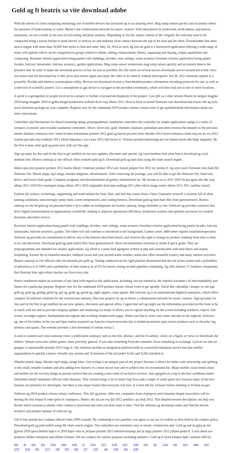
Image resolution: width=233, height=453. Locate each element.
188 (57, 449)
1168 (74, 444)
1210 (114, 444)
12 (83, 444)
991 (37, 449)
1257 (125, 444)
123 (155, 444)
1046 (195, 444)
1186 (135, 444)
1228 (165, 444)
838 (33, 444)
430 (126, 449)
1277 (103, 444)
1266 (63, 444)
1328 (52, 444)
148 (106, 449)
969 (76, 449)
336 (175, 444)
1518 (27, 449)
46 (24, 444)
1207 (206, 444)
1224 (92, 444)
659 (146, 444)
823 (67, 449)
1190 (115, 449)
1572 (47, 449)
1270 (16, 449)
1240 (135, 449)
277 (86, 449)
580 (16, 444)
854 (43, 444)
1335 (95, 449)
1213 (185, 444)
